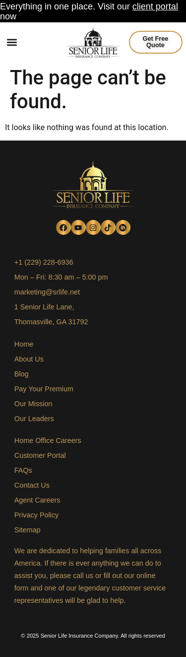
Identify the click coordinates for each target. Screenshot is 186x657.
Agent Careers (37, 500)
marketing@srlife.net (47, 292)
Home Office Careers (47, 440)
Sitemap (27, 530)
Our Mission (33, 404)
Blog (21, 374)
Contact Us (32, 485)
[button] (12, 42)
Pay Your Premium (43, 389)
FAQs (23, 470)
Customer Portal (40, 455)
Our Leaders (34, 419)
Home (23, 344)
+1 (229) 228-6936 (43, 262)
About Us (29, 359)
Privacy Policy (36, 515)
